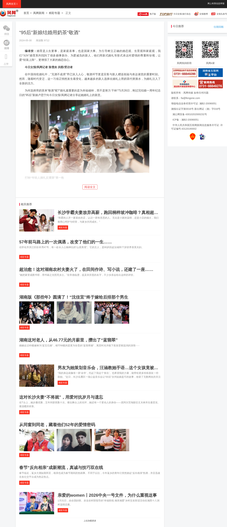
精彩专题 (54, 12)
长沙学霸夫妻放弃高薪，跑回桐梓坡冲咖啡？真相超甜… (110, 212)
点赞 (6, 58)
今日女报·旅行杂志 (175, 14)
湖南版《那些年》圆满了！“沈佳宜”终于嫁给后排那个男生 (73, 297)
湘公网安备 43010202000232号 (190, 114)
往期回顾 (219, 26)
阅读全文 (90, 187)
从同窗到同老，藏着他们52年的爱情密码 (57, 424)
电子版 (145, 14)
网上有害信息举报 (216, 3)
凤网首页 (11, 3)
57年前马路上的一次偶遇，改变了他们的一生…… (65, 242)
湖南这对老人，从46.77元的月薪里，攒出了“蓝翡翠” (68, 340)
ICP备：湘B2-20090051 (186, 119)
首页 (26, 12)
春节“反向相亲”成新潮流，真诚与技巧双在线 (61, 467)
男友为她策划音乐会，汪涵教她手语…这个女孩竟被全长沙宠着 (116, 367)
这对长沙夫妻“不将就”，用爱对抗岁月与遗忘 (61, 397)
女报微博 (203, 14)
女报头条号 (222, 14)
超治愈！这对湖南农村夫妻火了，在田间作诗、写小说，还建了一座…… (86, 269)
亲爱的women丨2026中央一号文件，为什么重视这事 (107, 495)
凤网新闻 (38, 12)
